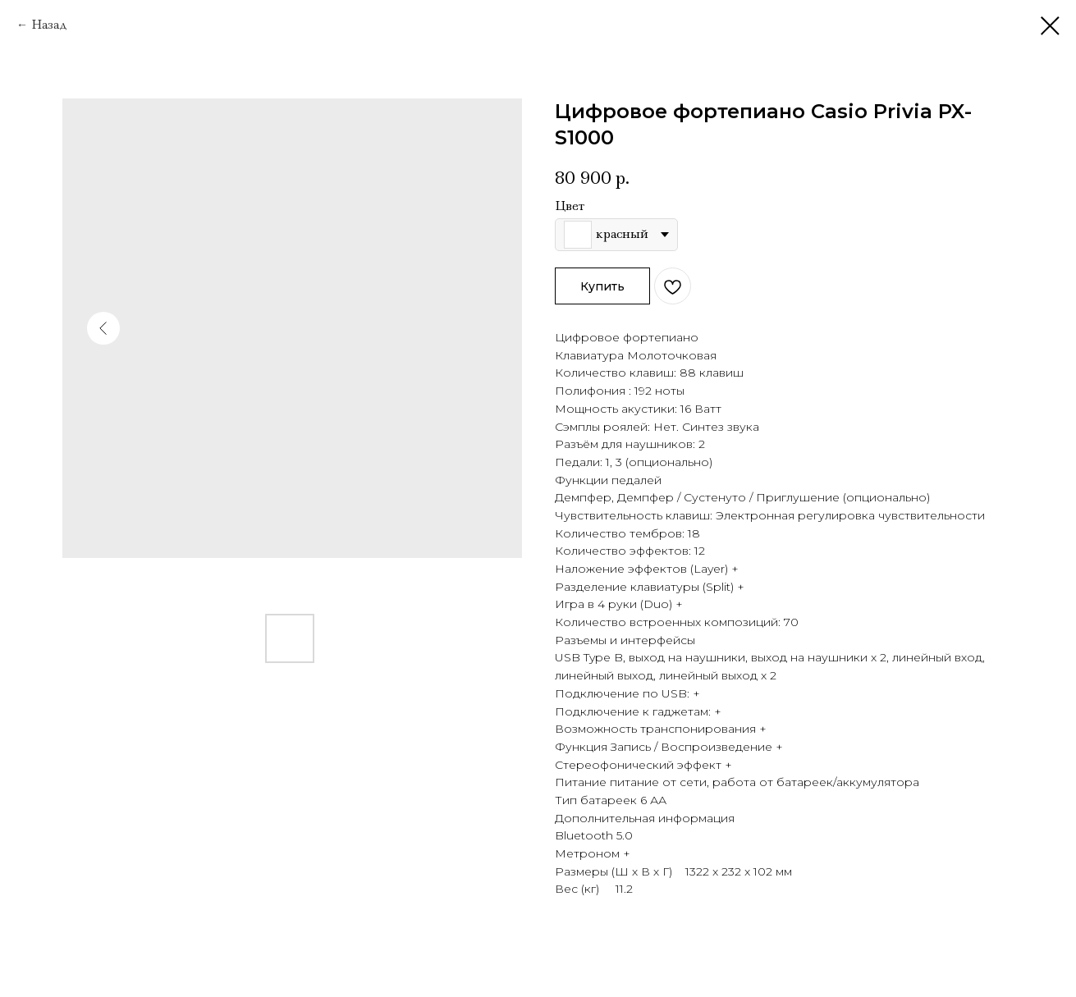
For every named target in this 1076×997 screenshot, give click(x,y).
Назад (49, 24)
